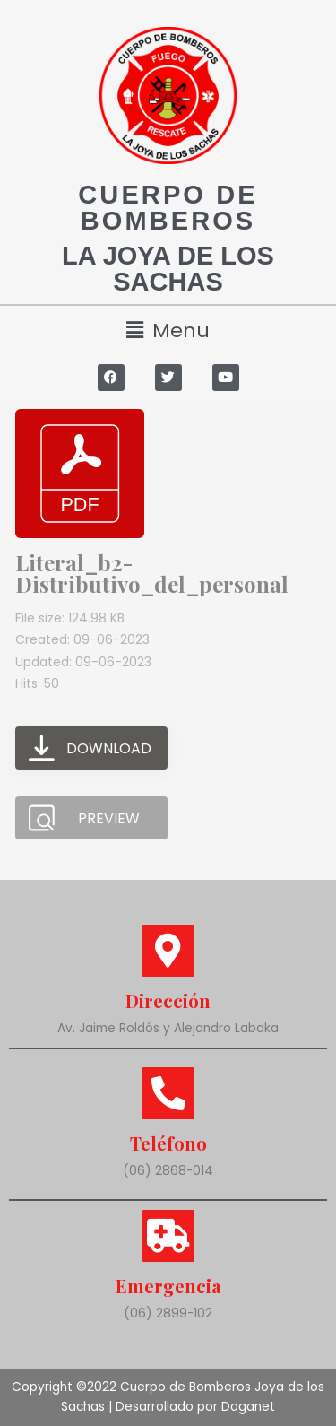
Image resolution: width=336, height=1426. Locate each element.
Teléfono (168, 1143)
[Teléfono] (168, 1093)
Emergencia (168, 1286)
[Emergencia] (168, 1236)
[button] (168, 330)
